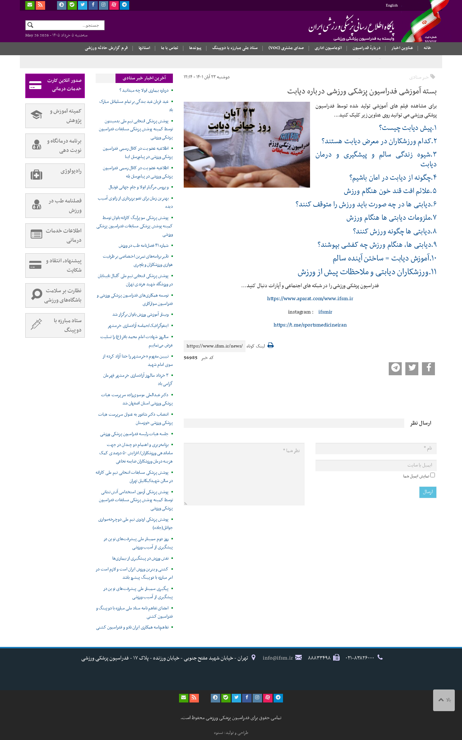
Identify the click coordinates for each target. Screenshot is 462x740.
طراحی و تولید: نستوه (231, 732)
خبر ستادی (419, 77)
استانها (144, 48)
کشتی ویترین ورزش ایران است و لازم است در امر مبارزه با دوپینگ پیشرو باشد (134, 573)
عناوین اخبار (402, 48)
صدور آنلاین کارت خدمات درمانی (54, 86)
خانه (427, 48)
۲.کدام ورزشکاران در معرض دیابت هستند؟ (379, 141)
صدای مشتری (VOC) (286, 48)
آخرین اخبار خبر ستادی (144, 78)
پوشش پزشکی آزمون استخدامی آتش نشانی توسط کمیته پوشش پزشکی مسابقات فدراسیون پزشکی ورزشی (136, 500)
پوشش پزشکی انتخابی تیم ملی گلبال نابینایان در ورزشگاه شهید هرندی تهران (135, 280)
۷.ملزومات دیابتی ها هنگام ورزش (391, 218)
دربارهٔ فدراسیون (366, 48)
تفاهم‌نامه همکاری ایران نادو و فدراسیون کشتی (132, 627)
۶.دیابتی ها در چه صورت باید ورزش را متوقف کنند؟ (366, 204)
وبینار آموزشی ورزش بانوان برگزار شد (140, 315)
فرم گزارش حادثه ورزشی (106, 48)
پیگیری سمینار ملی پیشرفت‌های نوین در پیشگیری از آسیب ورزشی (138, 593)
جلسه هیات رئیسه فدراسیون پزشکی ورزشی (134, 434)
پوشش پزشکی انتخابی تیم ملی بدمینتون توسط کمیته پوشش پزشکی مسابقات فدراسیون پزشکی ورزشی (136, 129)
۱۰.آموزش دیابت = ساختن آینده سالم (385, 258)
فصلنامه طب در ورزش (54, 206)
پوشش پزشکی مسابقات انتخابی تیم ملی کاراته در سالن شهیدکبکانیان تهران (134, 477)
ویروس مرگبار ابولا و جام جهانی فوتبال (139, 187)
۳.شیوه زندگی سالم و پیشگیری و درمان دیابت (376, 159)
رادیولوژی (54, 176)
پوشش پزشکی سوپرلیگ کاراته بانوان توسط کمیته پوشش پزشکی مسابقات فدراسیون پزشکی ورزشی (134, 226)
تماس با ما (169, 48)
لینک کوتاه (256, 346)
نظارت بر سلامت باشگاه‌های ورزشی (54, 295)
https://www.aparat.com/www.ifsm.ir (310, 298)
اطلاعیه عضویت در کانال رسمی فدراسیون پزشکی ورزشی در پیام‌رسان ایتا (138, 153)
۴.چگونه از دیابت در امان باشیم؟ (393, 178)
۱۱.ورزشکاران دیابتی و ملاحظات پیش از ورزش (367, 272)
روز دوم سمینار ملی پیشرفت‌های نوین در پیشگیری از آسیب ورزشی (138, 543)
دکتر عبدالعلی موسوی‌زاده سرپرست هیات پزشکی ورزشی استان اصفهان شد (137, 399)
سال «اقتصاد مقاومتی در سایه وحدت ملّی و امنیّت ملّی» (397, 61)
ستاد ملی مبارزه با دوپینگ (235, 48)
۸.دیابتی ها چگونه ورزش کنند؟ (395, 231)
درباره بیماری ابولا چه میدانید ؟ (144, 91)
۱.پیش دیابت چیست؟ (408, 128)
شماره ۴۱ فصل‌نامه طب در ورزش (144, 246)
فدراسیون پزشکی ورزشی (337, 27)
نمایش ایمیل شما (416, 476)
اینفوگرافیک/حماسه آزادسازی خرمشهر (138, 326)
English (392, 5)
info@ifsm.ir (278, 658)
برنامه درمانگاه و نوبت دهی (54, 146)
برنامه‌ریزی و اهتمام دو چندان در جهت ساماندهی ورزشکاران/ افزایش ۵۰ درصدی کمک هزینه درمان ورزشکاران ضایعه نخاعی (136, 453)
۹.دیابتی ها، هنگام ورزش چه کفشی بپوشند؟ (377, 245)
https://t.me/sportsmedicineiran (310, 325)
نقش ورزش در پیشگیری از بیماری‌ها (140, 558)
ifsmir (325, 312)
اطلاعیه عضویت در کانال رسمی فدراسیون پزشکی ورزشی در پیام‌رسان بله (138, 172)
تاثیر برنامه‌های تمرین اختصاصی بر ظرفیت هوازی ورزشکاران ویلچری (138, 261)
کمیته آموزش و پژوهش (54, 116)
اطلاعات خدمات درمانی (54, 236)
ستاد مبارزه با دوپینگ (54, 325)
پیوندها (195, 48)
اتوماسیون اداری (328, 48)
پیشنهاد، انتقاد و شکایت (54, 265)
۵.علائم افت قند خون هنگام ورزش (390, 191)
